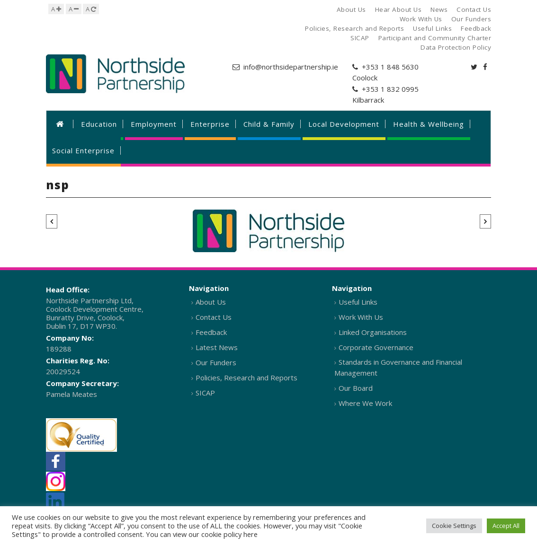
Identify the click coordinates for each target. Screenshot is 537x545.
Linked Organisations (373, 332)
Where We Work (365, 403)
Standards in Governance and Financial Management (398, 367)
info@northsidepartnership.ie (290, 66)
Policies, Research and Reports (246, 377)
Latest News (217, 347)
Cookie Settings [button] (454, 525)
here (250, 534)
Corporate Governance (376, 347)
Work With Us (361, 317)
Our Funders (216, 362)
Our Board (356, 388)
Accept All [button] (505, 525)
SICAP (205, 392)
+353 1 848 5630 (390, 66)
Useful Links (358, 302)
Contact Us (214, 317)
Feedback (211, 332)
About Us (211, 302)
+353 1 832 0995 (390, 89)
